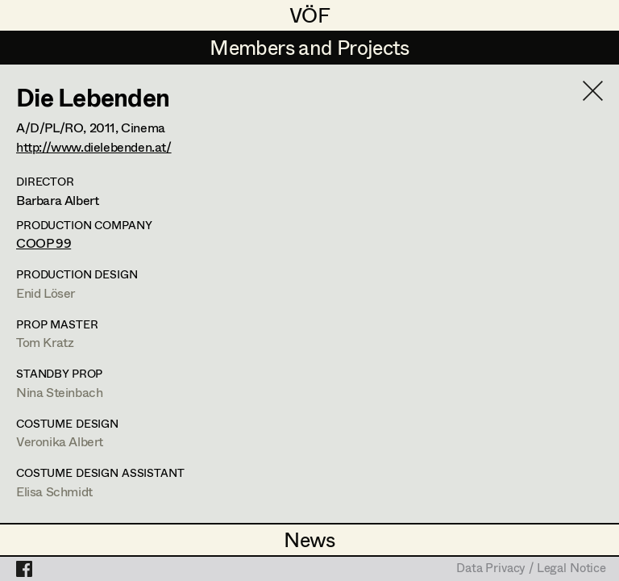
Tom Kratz (44, 342)
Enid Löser (45, 292)
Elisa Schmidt (54, 491)
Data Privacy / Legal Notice (531, 569)
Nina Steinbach (59, 392)
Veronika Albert (59, 441)
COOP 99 (43, 242)
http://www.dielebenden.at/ (94, 146)
